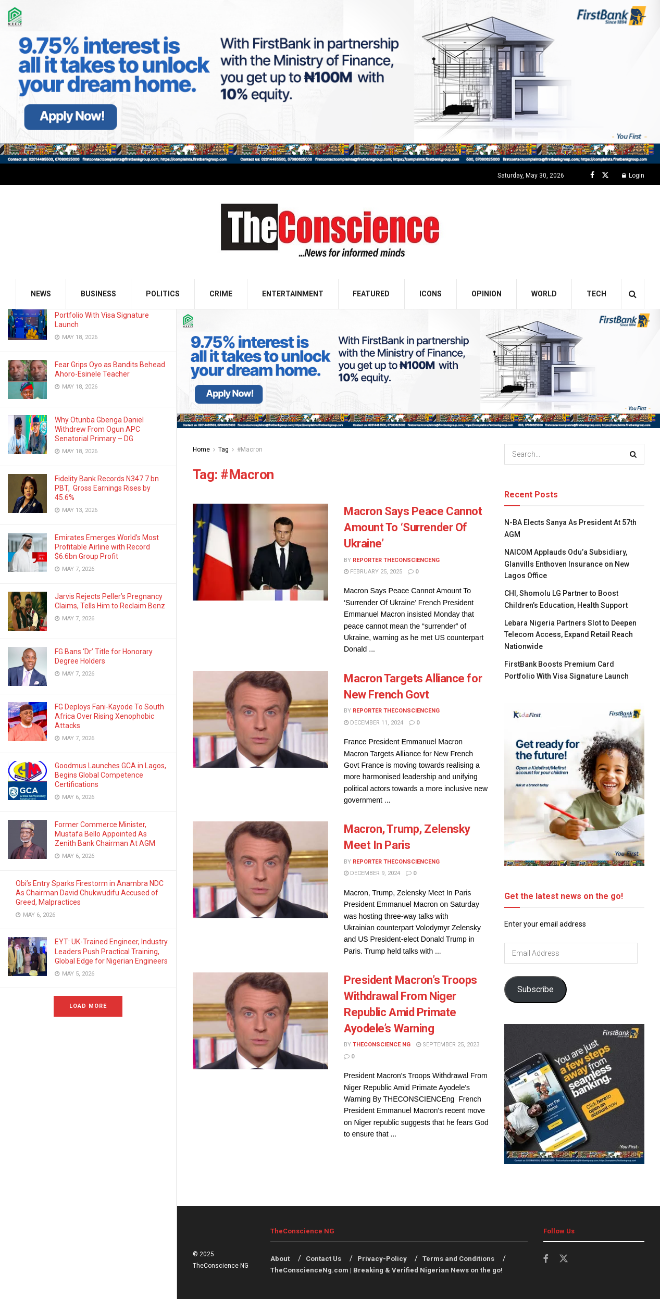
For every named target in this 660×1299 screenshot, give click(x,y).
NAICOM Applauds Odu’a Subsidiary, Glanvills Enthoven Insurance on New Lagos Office (566, 564)
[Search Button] (633, 294)
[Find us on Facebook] (592, 175)
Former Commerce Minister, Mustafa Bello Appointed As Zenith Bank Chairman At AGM (106, 833)
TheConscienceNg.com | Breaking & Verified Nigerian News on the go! (386, 1270)
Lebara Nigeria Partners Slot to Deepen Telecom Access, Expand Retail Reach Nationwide (570, 635)
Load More (88, 1006)
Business (98, 294)
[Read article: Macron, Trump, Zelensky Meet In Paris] (260, 869)
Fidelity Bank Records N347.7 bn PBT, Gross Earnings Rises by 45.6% (107, 488)
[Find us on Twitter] (605, 175)
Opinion (486, 294)
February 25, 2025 (373, 571)
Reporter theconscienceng (396, 560)
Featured (371, 294)
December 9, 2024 (372, 873)
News (41, 294)
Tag (223, 449)
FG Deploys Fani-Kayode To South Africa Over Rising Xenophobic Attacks (109, 716)
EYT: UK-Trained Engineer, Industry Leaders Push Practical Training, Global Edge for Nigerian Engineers (111, 951)
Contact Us (323, 1259)
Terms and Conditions (458, 1259)
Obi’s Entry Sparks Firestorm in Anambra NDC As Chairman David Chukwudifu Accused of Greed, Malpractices (90, 892)
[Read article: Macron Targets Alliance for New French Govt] (260, 719)
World (544, 294)
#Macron (250, 449)
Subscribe (535, 989)
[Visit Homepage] (330, 232)
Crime (220, 294)
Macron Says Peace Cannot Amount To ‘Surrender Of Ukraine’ (413, 527)
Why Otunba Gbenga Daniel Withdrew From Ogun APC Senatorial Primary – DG (99, 429)
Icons (430, 294)
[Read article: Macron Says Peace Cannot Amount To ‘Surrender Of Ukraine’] (260, 552)
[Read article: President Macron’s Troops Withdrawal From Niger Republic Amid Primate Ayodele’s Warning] (260, 1020)
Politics (163, 294)
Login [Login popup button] (633, 175)
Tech (596, 294)
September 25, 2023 (447, 1044)
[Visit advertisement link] (330, 82)
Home (201, 449)
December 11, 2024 (373, 722)
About (280, 1259)
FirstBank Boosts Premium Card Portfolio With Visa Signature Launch (107, 315)
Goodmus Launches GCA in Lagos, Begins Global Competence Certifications (110, 775)
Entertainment (292, 294)
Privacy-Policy (382, 1259)
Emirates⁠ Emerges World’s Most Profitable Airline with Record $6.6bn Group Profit (107, 546)
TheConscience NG (381, 1044)
